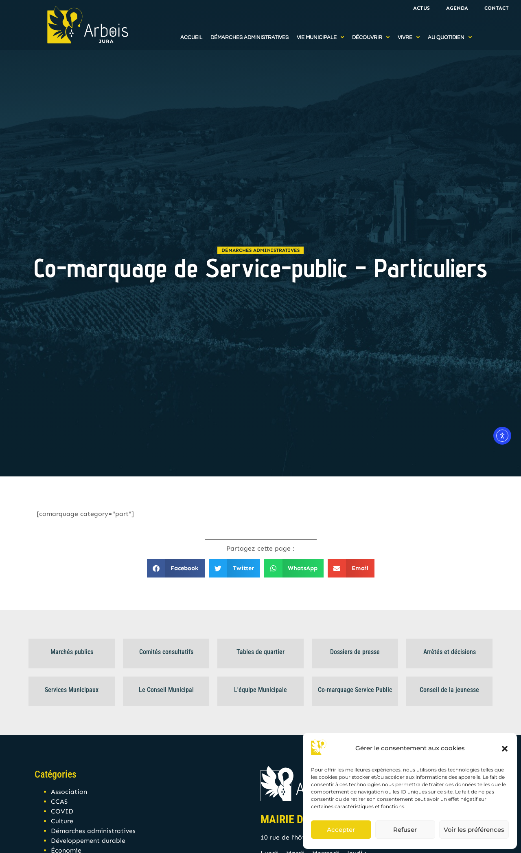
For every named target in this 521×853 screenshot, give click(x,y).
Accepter (341, 829)
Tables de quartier (260, 652)
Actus (421, 8)
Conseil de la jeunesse (449, 690)
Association (69, 792)
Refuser (405, 829)
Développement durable (88, 840)
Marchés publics (71, 652)
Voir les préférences (474, 829)
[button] (505, 749)
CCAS (59, 801)
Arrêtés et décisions (449, 652)
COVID (62, 811)
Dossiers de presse (355, 652)
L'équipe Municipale (260, 690)
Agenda (457, 8)
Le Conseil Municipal (166, 690)
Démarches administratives (260, 250)
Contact (496, 8)
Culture (62, 821)
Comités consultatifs (166, 652)
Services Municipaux (72, 690)
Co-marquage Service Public (355, 690)
